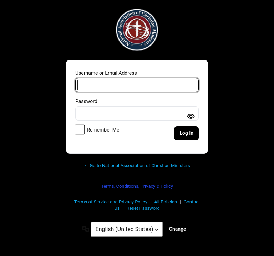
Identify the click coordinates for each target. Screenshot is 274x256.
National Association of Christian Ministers (137, 30)
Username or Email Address (106, 73)
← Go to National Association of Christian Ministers (137, 165)
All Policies (165, 201)
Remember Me (103, 130)
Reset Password (142, 208)
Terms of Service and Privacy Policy (110, 201)
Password (86, 101)
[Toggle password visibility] (191, 116)
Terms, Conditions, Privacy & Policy (137, 186)
